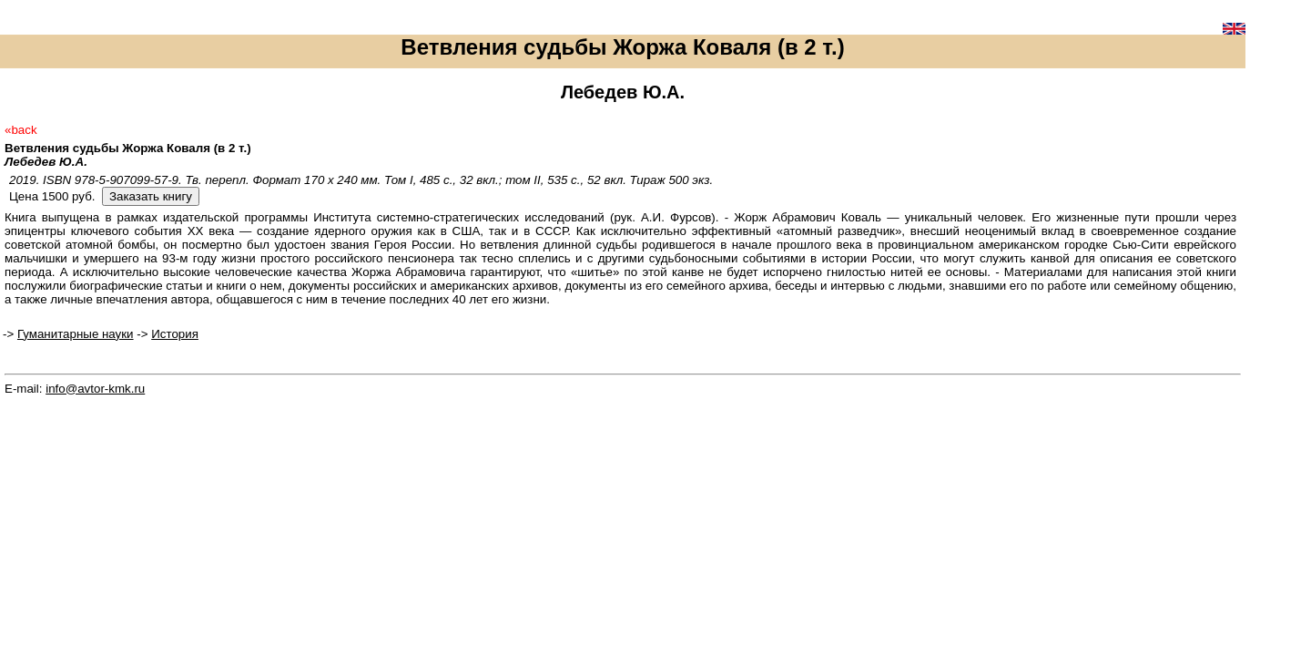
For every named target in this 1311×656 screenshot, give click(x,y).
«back (21, 130)
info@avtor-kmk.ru (95, 388)
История (174, 334)
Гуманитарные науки (75, 334)
